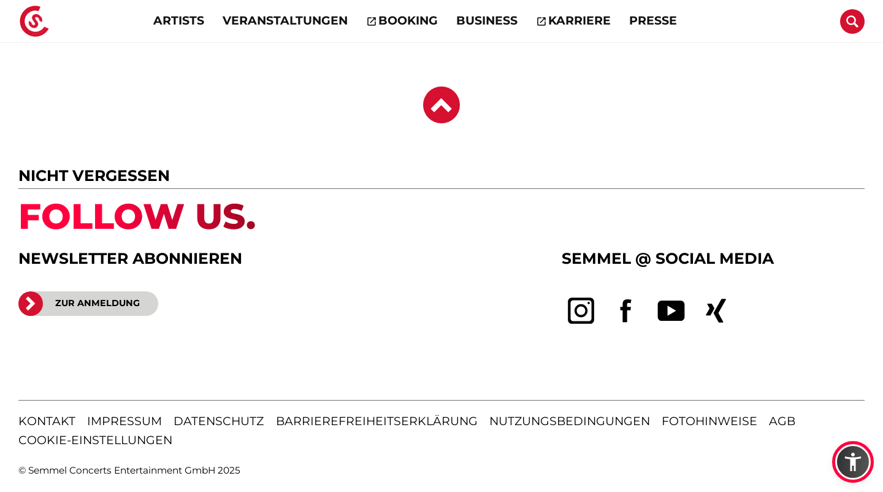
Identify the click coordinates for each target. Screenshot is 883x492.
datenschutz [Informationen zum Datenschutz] (219, 421)
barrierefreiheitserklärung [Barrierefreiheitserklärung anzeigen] (377, 421)
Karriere (579, 20)
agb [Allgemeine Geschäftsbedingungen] (782, 421)
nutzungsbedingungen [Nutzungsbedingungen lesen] (569, 421)
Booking (408, 20)
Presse (653, 20)
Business (487, 20)
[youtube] (671, 311)
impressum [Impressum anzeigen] (124, 421)
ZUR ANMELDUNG (79, 303)
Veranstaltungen (285, 20)
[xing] (716, 311)
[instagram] (581, 311)
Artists (178, 20)
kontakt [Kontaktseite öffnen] (46, 421)
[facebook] (626, 311)
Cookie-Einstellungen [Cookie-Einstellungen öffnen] (95, 440)
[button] (853, 462)
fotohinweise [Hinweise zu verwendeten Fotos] (709, 421)
